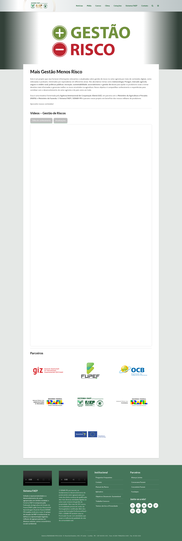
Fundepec (135, 492)
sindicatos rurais (37, 512)
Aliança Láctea (136, 477)
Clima (107, 6)
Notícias (79, 6)
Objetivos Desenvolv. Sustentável (108, 496)
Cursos (98, 6)
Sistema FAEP (131, 6)
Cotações (118, 6)
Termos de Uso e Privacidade (107, 506)
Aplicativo (99, 492)
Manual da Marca (102, 487)
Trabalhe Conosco (102, 501)
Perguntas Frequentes (104, 477)
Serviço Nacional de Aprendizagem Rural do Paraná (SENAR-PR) (37, 509)
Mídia (89, 6)
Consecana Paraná (138, 482)
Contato (144, 6)
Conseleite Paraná (138, 487)
